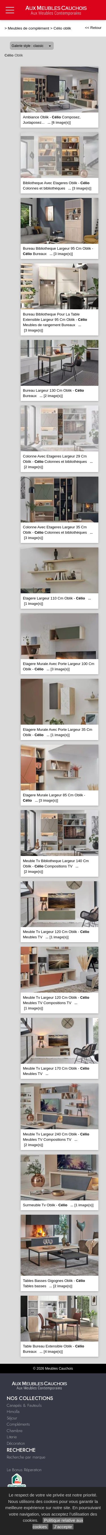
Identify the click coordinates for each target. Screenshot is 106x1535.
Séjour (12, 1418)
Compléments (18, 1424)
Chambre (14, 1431)
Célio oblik (62, 28)
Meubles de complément (28, 28)
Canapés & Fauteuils (24, 1405)
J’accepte (63, 1526)
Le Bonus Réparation (24, 1470)
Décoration (16, 1443)
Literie (12, 1437)
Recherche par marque (26, 1457)
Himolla (13, 1411)
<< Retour (93, 28)
